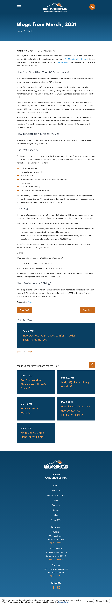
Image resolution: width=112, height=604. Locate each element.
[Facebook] (53, 587)
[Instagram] (58, 587)
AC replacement (62, 62)
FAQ (56, 500)
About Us (56, 490)
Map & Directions (55, 542)
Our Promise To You (56, 495)
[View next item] (30, 352)
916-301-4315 (56, 477)
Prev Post (24, 310)
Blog (30, 302)
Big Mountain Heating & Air (77, 59)
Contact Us (56, 520)
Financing (56, 505)
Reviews (56, 510)
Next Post (87, 310)
